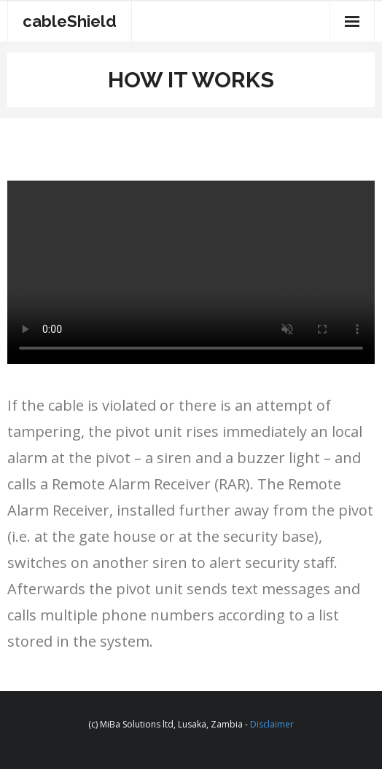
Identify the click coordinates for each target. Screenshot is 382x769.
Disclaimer (272, 724)
